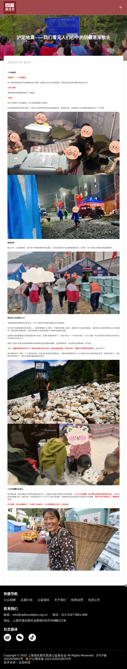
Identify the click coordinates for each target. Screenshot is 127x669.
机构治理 (77, 600)
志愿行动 (26, 600)
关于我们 (60, 600)
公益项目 (43, 600)
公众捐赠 (10, 600)
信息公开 (94, 600)
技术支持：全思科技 (17, 662)
